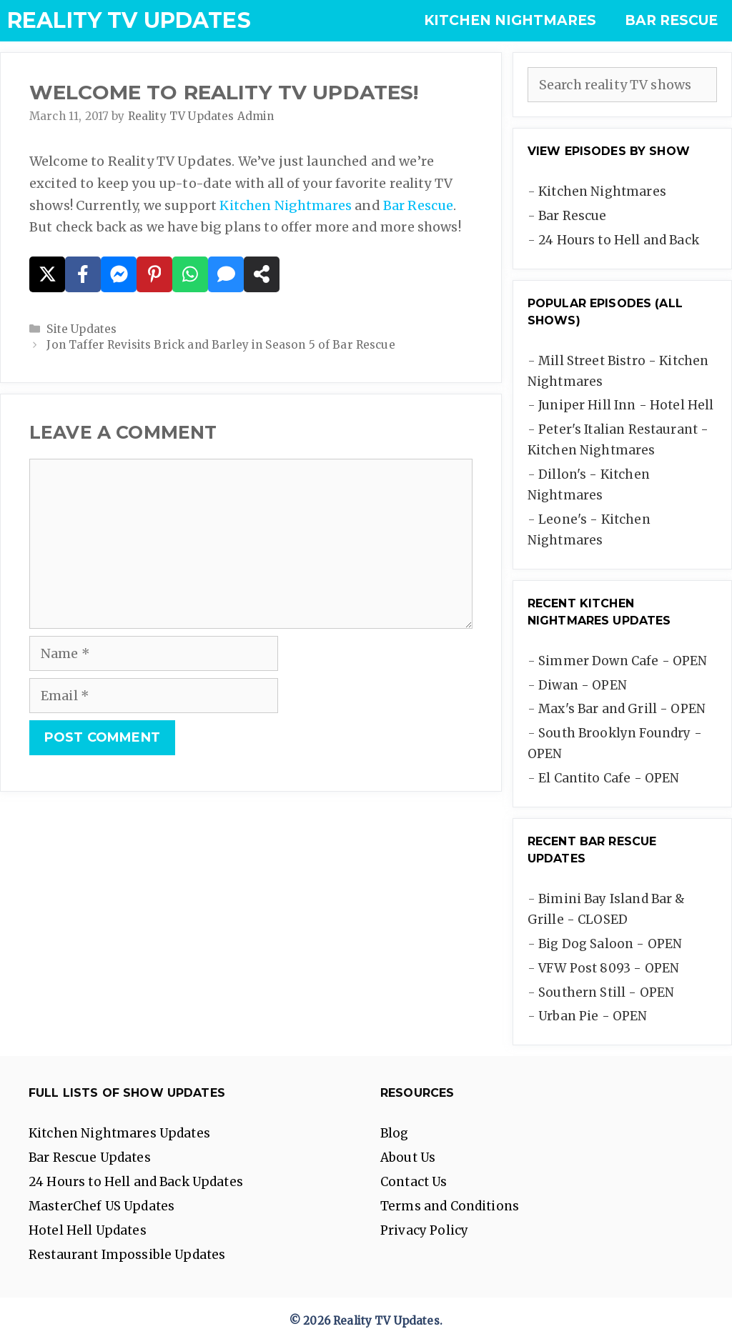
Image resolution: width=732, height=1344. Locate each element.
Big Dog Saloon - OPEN (610, 944)
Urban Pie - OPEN (592, 1016)
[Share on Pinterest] (154, 274)
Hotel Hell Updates (88, 1230)
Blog (394, 1133)
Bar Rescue (671, 20)
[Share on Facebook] (83, 274)
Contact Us (413, 1182)
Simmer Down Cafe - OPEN (622, 661)
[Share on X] (47, 274)
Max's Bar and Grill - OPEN (622, 709)
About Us (407, 1157)
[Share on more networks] (262, 274)
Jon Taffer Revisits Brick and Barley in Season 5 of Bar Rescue (220, 345)
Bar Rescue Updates (90, 1157)
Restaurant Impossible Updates (127, 1255)
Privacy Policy (424, 1230)
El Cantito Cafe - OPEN (608, 778)
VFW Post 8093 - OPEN (608, 968)
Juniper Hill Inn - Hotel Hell (625, 405)
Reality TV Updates (129, 20)
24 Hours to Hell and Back (618, 240)
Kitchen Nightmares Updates (119, 1133)
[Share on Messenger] (119, 274)
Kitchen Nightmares (510, 20)
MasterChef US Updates (101, 1206)
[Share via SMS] (226, 274)
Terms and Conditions (449, 1206)
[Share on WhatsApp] (190, 274)
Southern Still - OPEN (606, 992)
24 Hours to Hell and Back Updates (136, 1182)
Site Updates (81, 329)
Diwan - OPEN (582, 685)
